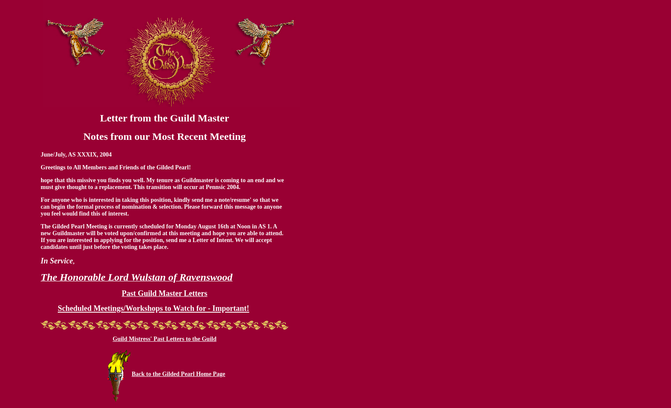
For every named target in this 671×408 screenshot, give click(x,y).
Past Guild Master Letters (164, 293)
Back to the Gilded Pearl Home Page (179, 374)
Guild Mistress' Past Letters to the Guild (164, 339)
